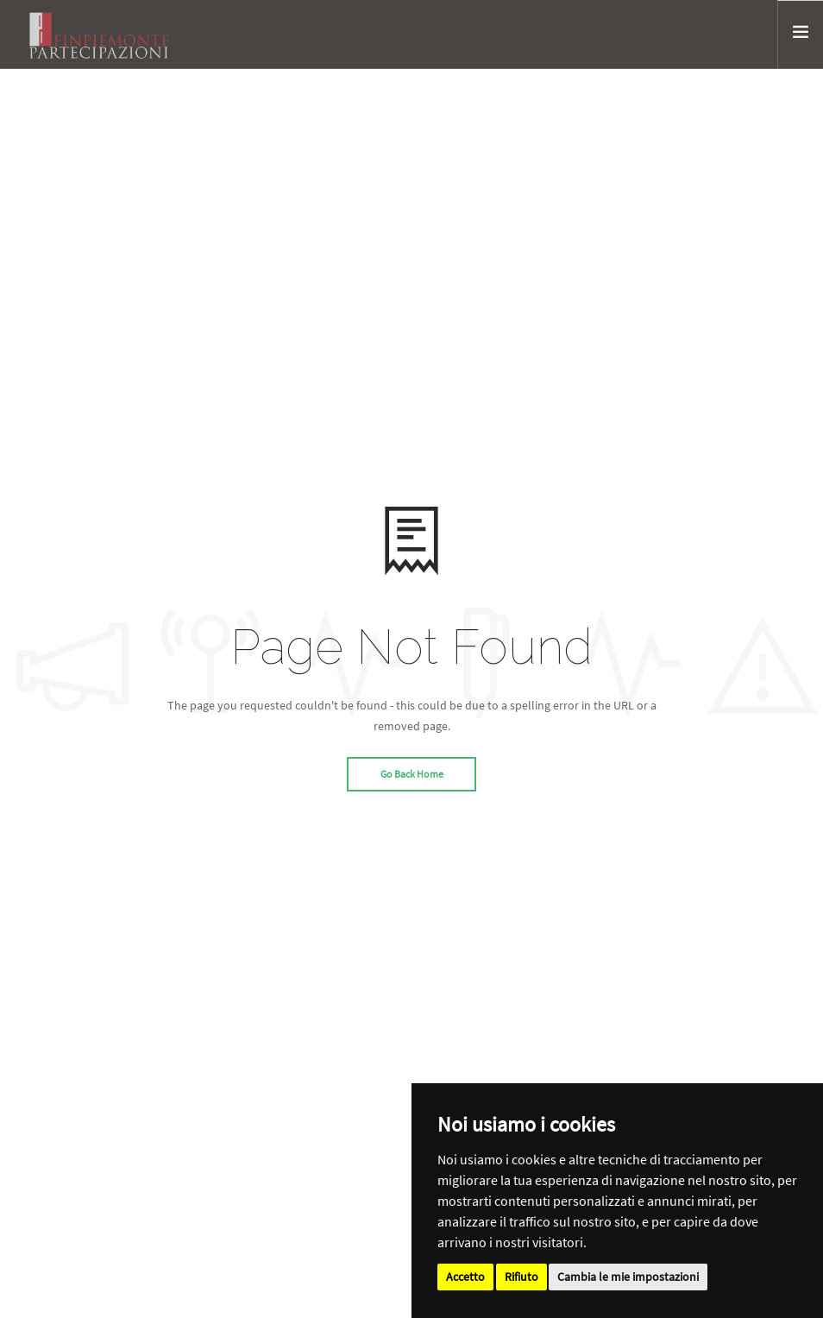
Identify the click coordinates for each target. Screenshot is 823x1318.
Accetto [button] (465, 1276)
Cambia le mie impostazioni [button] (628, 1276)
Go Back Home (411, 773)
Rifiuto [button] (521, 1276)
